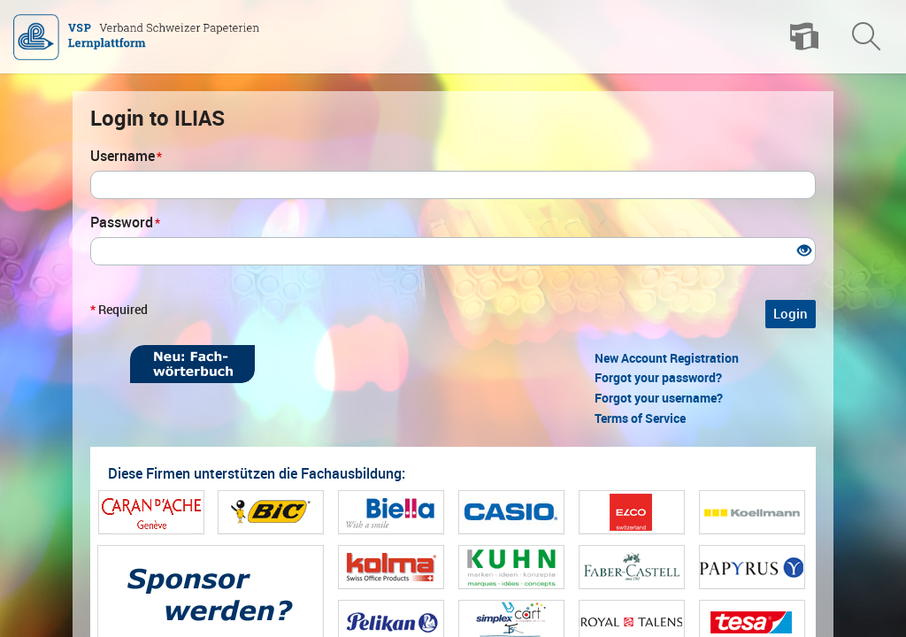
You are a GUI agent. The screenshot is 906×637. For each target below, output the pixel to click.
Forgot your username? (659, 398)
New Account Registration (667, 358)
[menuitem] (804, 37)
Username (126, 156)
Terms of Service (640, 418)
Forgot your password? (658, 378)
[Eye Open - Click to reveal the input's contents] (804, 251)
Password (125, 222)
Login (790, 314)
